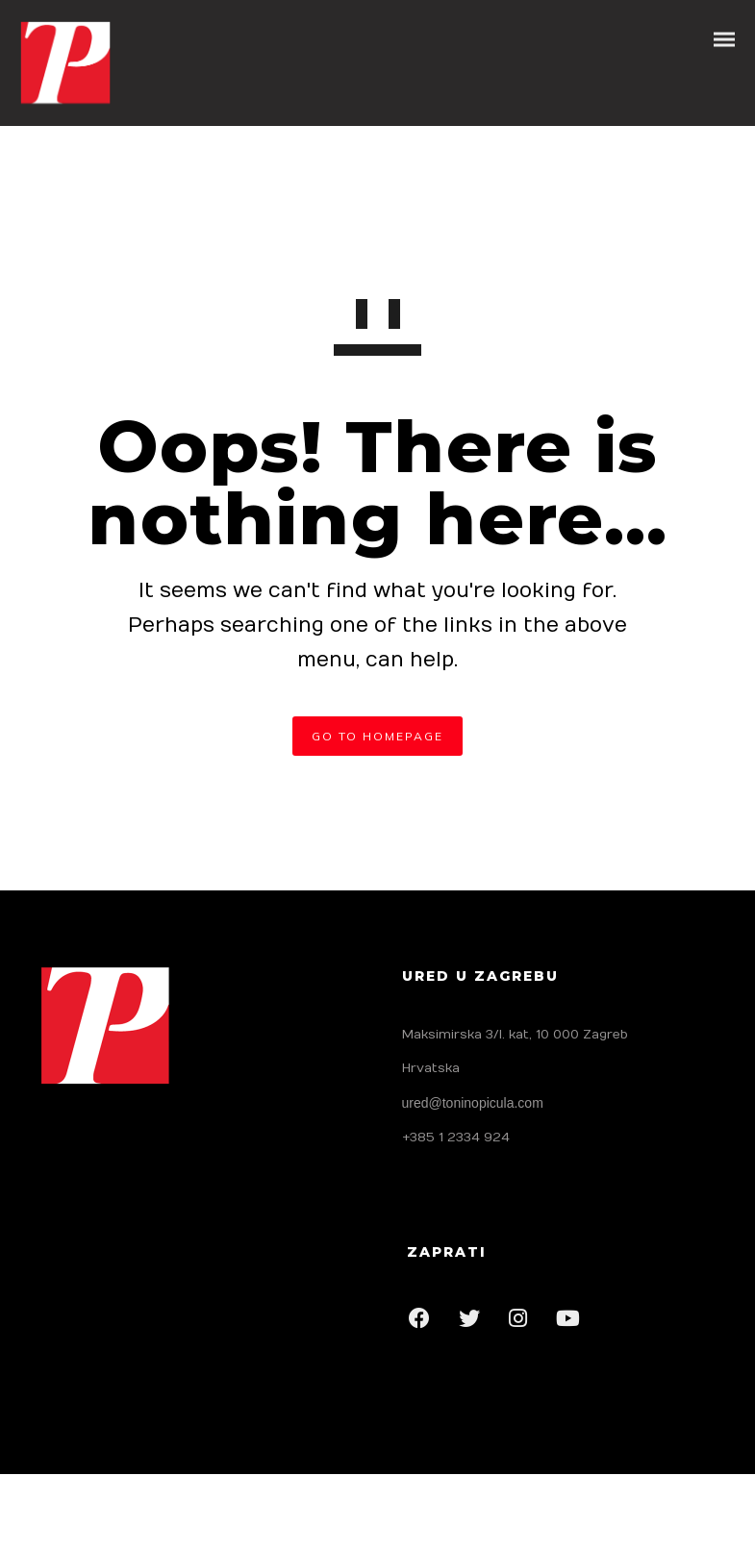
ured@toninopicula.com (472, 1103)
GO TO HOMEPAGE (377, 736)
